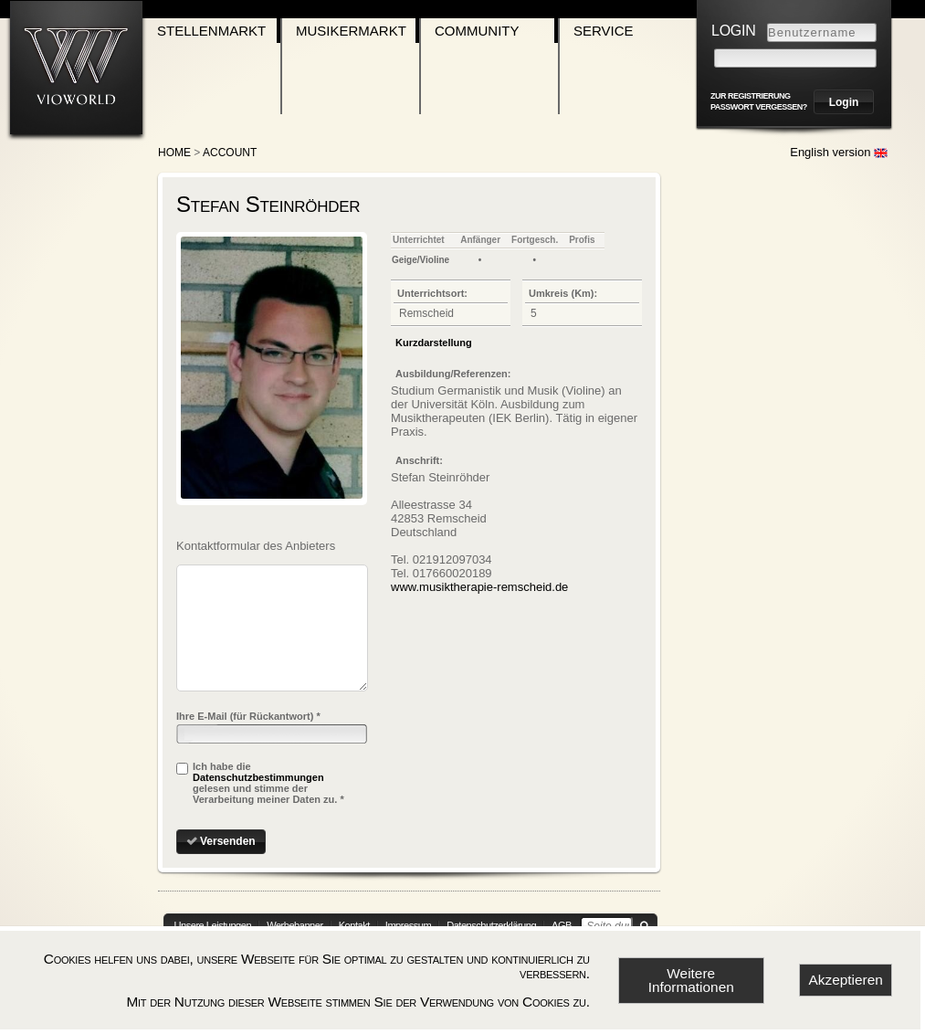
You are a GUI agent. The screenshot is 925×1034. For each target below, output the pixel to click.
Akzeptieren (846, 979)
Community (477, 30)
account (230, 152)
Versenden (228, 841)
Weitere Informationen (691, 980)
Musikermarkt (351, 30)
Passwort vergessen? (758, 106)
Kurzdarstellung (433, 342)
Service (603, 30)
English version (839, 152)
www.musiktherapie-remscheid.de (479, 587)
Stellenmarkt (211, 30)
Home (174, 152)
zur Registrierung (750, 95)
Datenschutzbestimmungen (258, 777)
